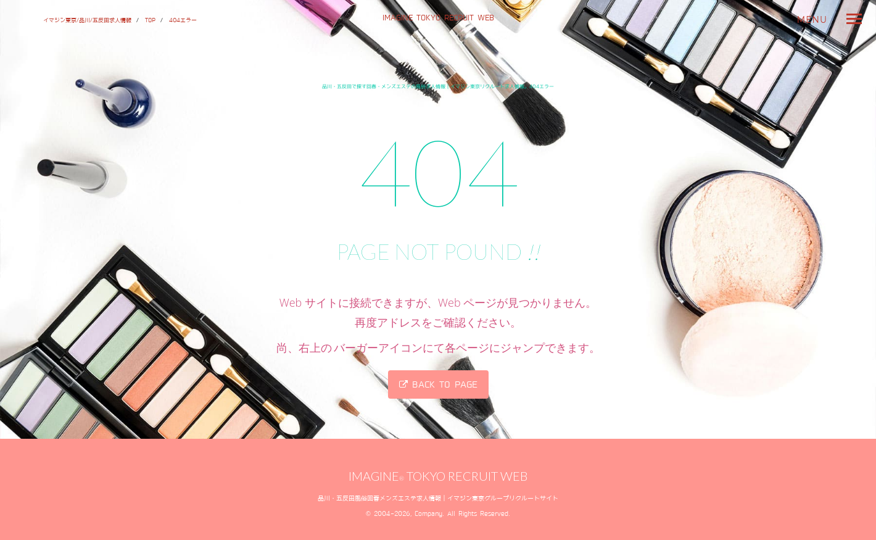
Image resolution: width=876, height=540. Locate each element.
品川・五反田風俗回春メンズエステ (367, 498)
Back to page (438, 384)
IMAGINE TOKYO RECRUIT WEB (438, 17)
